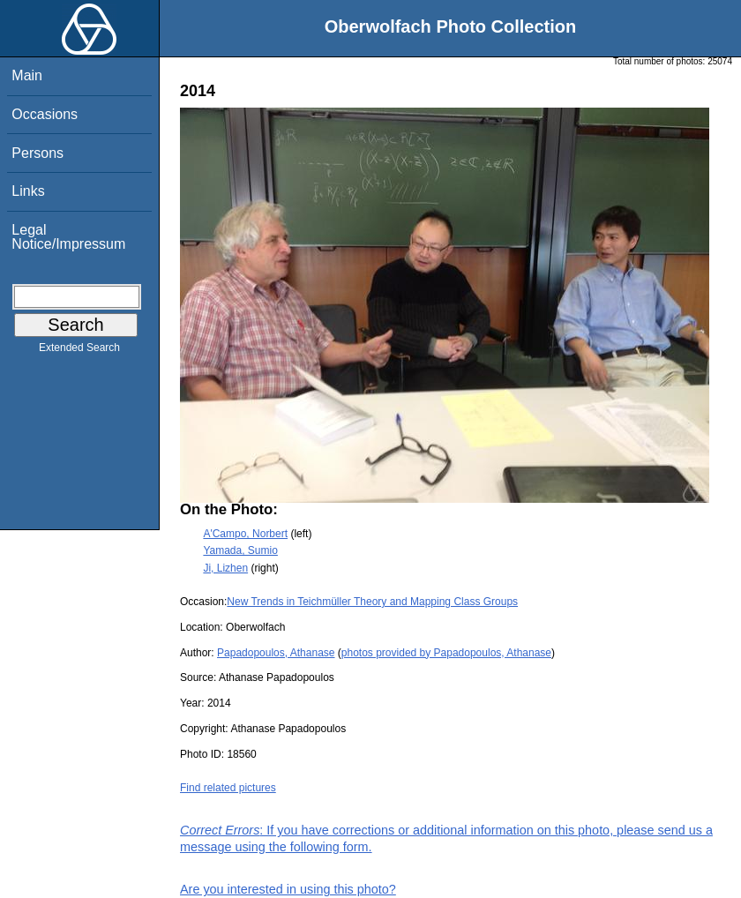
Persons (37, 153)
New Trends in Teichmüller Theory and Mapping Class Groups (372, 601)
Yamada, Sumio (240, 550)
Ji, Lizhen (225, 568)
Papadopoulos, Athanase (275, 653)
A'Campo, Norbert (245, 534)
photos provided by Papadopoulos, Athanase (446, 653)
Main (26, 75)
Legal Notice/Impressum (68, 236)
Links (27, 190)
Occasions (44, 114)
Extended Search (79, 351)
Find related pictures (228, 788)
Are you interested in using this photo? (288, 889)
